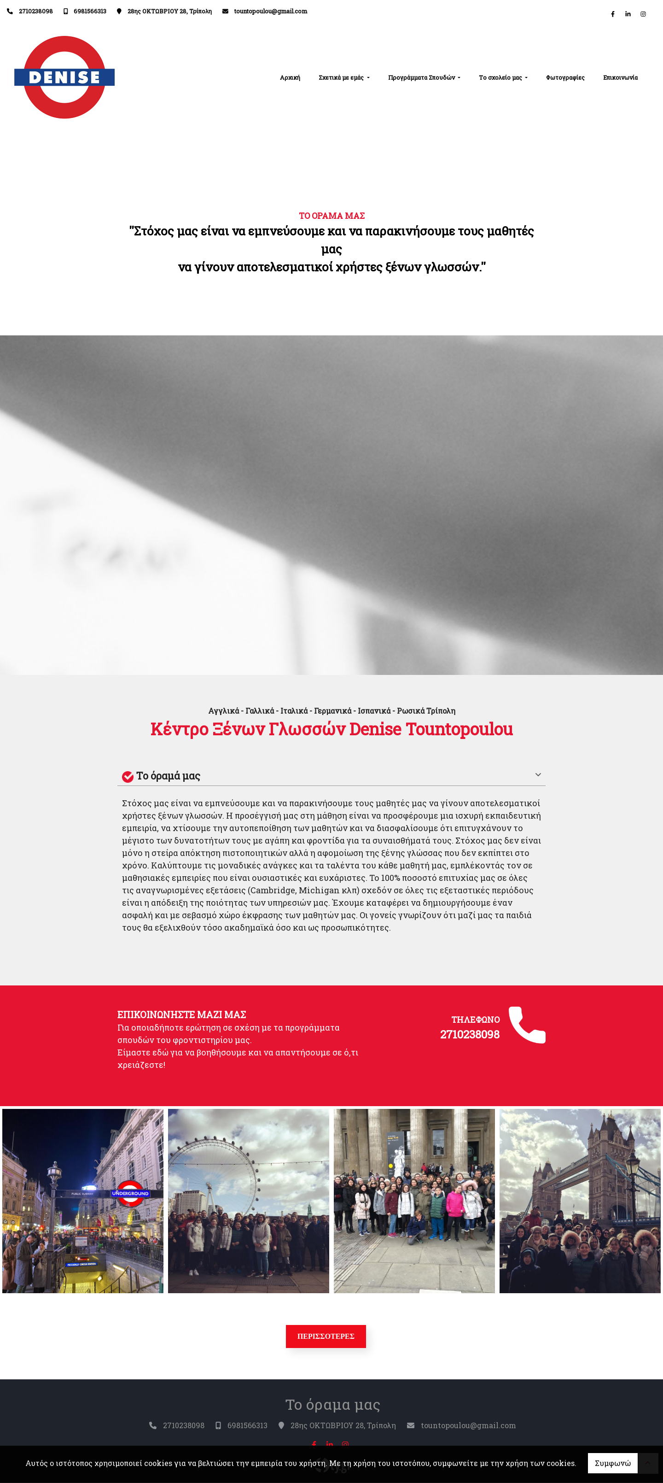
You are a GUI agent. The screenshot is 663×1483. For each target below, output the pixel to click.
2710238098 (36, 11)
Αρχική (290, 77)
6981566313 (90, 11)
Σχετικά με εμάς (342, 77)
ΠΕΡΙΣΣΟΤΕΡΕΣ (326, 1336)
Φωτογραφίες (565, 77)
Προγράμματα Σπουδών (422, 77)
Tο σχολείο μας (501, 77)
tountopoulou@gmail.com (270, 11)
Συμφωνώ (613, 1463)
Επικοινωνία (620, 77)
